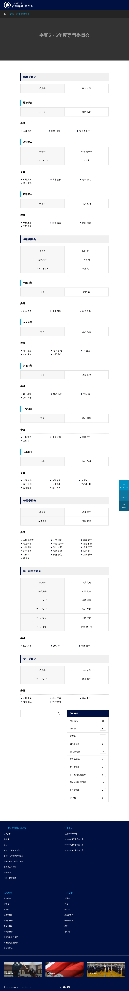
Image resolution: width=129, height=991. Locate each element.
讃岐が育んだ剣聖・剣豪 (13, 861)
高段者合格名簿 (10, 867)
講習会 (88, 736)
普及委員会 (88, 759)
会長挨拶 (7, 834)
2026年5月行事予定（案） (74, 845)
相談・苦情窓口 (10, 878)
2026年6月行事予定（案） (74, 850)
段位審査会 (68, 915)
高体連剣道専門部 (88, 782)
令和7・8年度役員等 (12, 850)
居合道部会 (88, 790)
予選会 (67, 898)
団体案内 (7, 873)
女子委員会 (88, 767)
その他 (88, 798)
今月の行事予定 (70, 834)
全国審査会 (68, 921)
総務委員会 (88, 744)
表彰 (66, 926)
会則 (5, 845)
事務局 (6, 839)
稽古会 (88, 729)
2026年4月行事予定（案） (74, 839)
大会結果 (88, 721)
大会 (66, 904)
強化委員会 (88, 752)
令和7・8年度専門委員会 (13, 856)
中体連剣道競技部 (88, 775)
